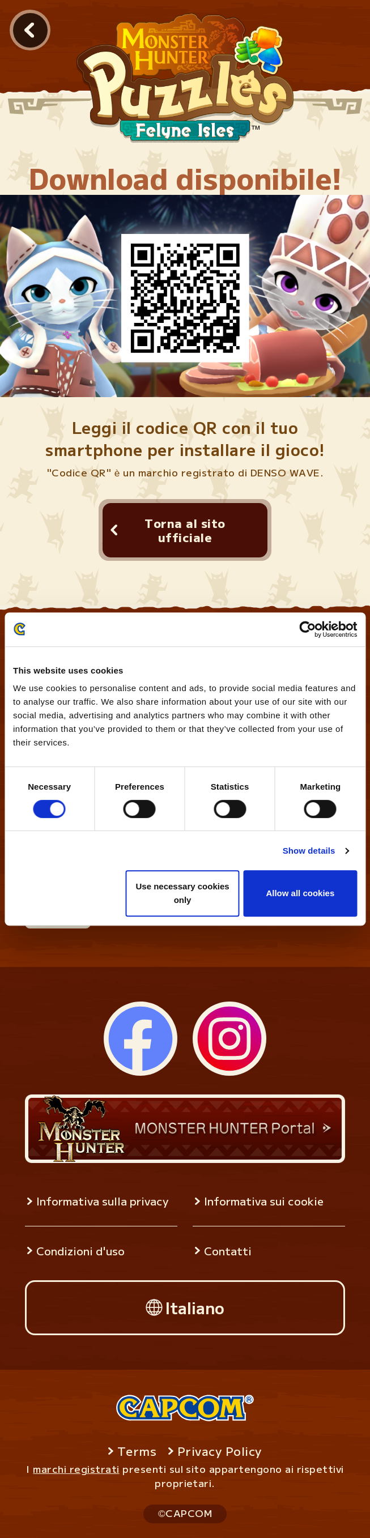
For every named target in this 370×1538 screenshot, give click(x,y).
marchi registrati (76, 1469)
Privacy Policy (219, 1451)
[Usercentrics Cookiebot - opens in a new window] (307, 629)
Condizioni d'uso (80, 1251)
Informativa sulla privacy (102, 1201)
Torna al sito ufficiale (184, 530)
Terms (136, 1451)
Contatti (228, 1251)
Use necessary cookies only (182, 893)
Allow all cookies (300, 893)
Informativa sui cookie (264, 1201)
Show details (309, 850)
